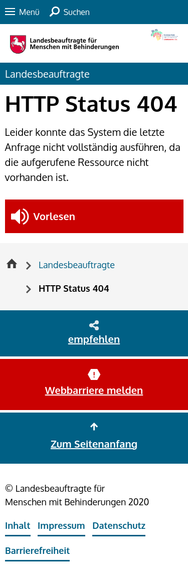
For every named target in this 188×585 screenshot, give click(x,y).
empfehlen (94, 338)
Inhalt (18, 525)
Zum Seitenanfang (94, 443)
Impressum (61, 525)
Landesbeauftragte (47, 73)
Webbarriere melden (94, 390)
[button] (94, 216)
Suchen (77, 12)
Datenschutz (118, 525)
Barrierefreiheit (37, 550)
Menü (29, 12)
